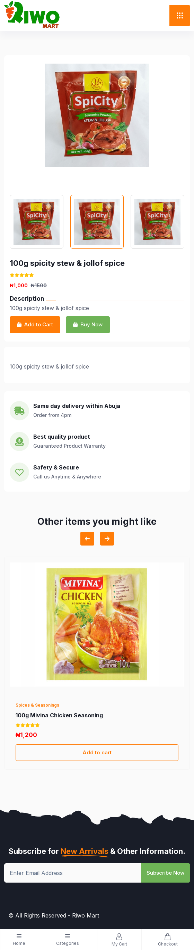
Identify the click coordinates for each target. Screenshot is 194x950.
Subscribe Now (165, 872)
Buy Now (88, 324)
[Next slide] (107, 539)
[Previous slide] (87, 539)
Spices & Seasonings (37, 705)
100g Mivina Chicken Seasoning (59, 715)
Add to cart (97, 752)
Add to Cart (35, 324)
